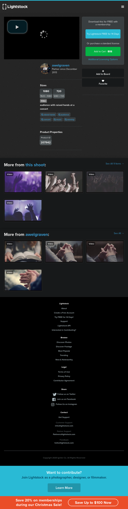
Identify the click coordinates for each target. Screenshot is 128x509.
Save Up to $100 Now (93, 502)
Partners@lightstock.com (64, 434)
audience (63, 114)
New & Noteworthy (64, 359)
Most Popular (64, 350)
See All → (119, 233)
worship (69, 119)
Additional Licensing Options (103, 59)
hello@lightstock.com (64, 442)
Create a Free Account (64, 312)
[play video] (17, 26)
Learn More (64, 487)
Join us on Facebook (66, 399)
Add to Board (103, 73)
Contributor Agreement (64, 380)
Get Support (64, 417)
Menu (122, 6)
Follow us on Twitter (66, 394)
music (58, 119)
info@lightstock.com (64, 425)
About (64, 308)
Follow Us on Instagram (66, 404)
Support (64, 321)
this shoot (35, 165)
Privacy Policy (64, 376)
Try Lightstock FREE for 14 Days (103, 34)
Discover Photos (64, 342)
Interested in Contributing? (64, 330)
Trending (64, 355)
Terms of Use (64, 371)
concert (45, 119)
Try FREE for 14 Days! (64, 317)
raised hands (48, 114)
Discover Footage (64, 346)
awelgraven (61, 65)
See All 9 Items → (115, 163)
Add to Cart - (103, 51)
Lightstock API (64, 325)
